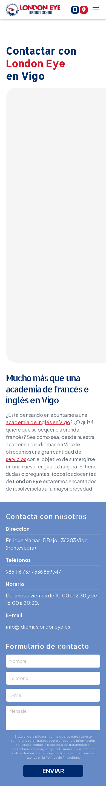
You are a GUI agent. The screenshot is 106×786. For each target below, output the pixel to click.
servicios (16, 459)
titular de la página (32, 736)
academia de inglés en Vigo (38, 422)
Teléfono (18, 678)
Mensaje (18, 711)
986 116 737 (18, 571)
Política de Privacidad (62, 757)
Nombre (18, 661)
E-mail (15, 695)
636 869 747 (48, 571)
